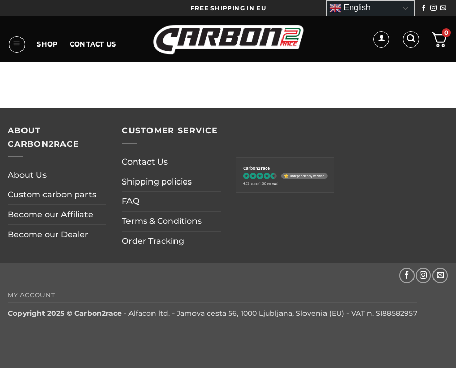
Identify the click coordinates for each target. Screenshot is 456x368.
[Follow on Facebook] (424, 8)
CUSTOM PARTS (90, 100)
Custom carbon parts (52, 194)
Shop (47, 44)
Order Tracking (153, 241)
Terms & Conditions (162, 221)
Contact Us (93, 44)
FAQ (130, 201)
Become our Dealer (48, 234)
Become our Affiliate (50, 214)
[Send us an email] (443, 8)
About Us (32, 100)
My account (31, 295)
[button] (17, 44)
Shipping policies (157, 182)
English (350, 8)
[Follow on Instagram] (433, 8)
